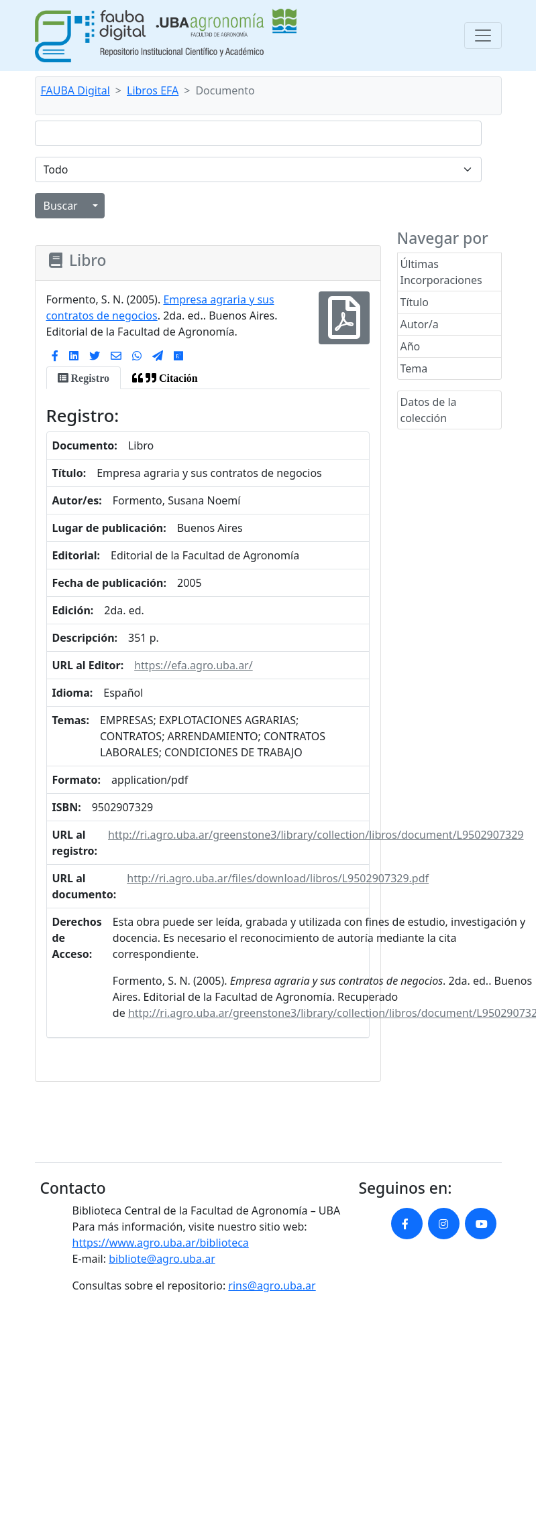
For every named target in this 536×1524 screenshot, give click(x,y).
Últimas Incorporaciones (441, 272)
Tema (414, 368)
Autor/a (419, 324)
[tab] (83, 377)
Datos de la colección (428, 410)
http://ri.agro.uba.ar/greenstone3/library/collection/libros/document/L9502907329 (315, 834)
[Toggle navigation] (483, 35)
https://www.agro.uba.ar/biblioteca (160, 1242)
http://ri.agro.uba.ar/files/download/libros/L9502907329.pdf (278, 878)
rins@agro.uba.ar (271, 1285)
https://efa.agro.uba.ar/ (193, 665)
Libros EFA (152, 90)
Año (410, 346)
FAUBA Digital (75, 90)
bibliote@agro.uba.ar (162, 1258)
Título (414, 302)
